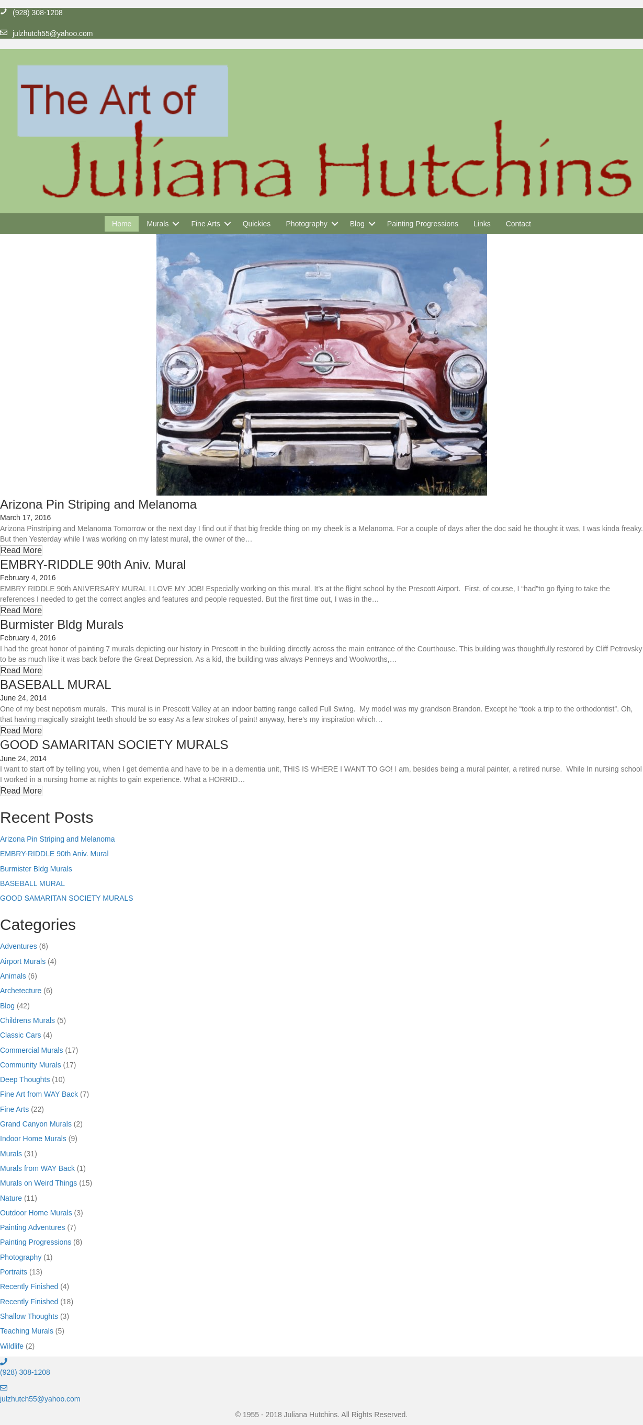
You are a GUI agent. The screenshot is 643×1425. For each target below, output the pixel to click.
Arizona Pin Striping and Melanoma (98, 504)
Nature (11, 1198)
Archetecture (20, 990)
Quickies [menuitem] (257, 224)
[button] (175, 224)
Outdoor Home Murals (36, 1213)
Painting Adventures (32, 1227)
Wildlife (12, 1346)
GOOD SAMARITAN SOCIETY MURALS (114, 745)
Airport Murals (23, 961)
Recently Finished (29, 1286)
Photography (20, 1257)
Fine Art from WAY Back (39, 1094)
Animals (13, 976)
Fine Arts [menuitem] (205, 224)
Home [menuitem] (121, 224)
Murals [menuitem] (157, 224)
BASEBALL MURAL (55, 684)
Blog (7, 1006)
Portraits (13, 1272)
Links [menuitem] (482, 224)
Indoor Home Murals (33, 1138)
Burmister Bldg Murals (61, 624)
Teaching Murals (26, 1331)
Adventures (18, 946)
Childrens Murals (27, 1020)
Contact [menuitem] (518, 224)
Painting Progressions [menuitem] (422, 224)
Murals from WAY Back (37, 1168)
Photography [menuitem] (306, 224)
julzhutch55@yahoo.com (40, 1399)
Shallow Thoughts (29, 1316)
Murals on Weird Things (38, 1183)
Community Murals (30, 1065)
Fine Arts (14, 1109)
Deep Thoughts (25, 1079)
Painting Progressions (35, 1242)
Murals (11, 1154)
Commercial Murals (31, 1050)
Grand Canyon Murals (36, 1124)
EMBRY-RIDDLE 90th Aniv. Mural (93, 564)
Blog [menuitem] (357, 224)
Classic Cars (20, 1035)
